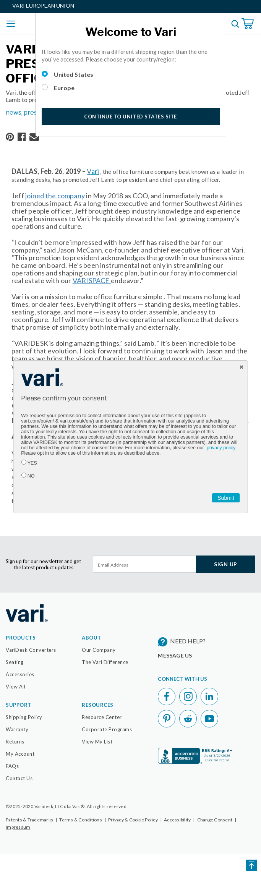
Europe (64, 87)
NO (31, 476)
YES (32, 463)
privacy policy (221, 447)
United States (73, 74)
